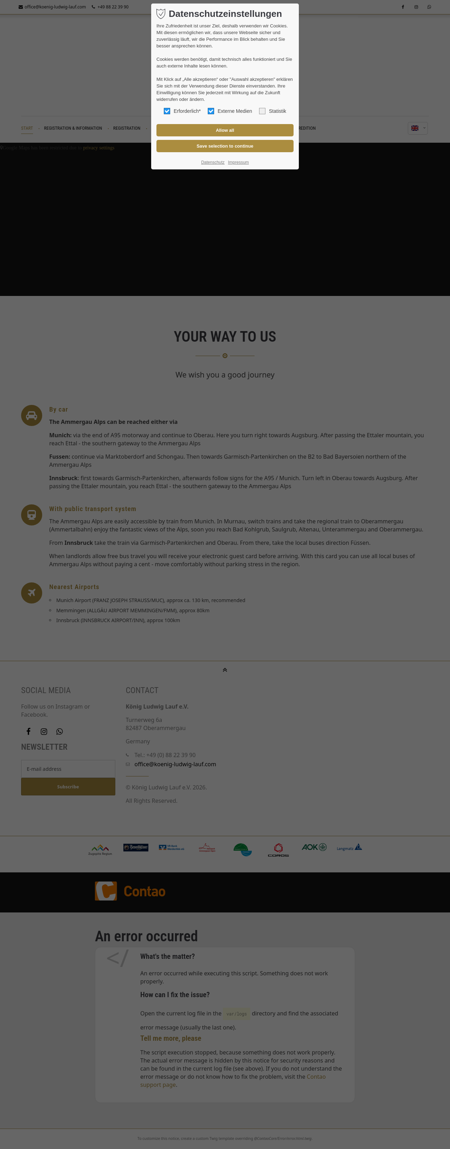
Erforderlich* (182, 111)
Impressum (238, 162)
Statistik (272, 111)
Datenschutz (213, 162)
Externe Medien (230, 111)
